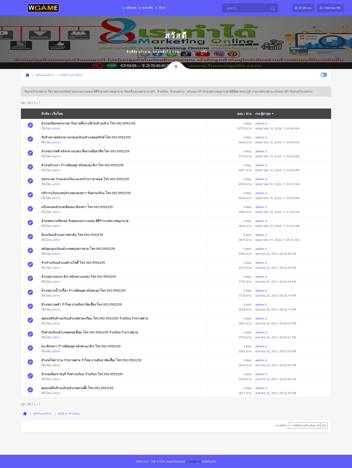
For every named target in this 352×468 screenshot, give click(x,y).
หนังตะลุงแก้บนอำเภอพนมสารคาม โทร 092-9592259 (78, 248)
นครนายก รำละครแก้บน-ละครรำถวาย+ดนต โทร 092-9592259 (85, 179)
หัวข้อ (45, 113)
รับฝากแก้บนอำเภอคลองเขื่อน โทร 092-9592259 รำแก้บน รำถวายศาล (89, 332)
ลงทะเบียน (217, 52)
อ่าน (249, 113)
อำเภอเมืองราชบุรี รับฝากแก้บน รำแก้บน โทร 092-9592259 (82, 374)
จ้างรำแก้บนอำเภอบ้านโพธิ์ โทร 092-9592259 (73, 262)
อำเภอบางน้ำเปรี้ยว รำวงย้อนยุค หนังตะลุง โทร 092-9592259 (83, 290)
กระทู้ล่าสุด (264, 113)
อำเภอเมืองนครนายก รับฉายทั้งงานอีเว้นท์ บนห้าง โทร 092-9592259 (88, 123)
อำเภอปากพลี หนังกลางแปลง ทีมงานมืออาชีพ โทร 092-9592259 (85, 151)
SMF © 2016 (158, 461)
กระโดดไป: (281, 425)
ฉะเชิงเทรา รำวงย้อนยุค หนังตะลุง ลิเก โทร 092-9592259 (81, 346)
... (37, 102)
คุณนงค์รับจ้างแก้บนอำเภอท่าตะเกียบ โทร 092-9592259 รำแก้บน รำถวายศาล (94, 318)
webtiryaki (209, 461)
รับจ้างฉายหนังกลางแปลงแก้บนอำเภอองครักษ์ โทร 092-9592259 (86, 137)
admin (56, 128)
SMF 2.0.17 (142, 461)
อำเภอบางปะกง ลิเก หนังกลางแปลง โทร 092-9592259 (78, 276)
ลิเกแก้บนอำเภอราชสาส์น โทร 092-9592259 (72, 235)
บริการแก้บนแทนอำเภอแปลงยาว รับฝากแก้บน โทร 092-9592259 (86, 193)
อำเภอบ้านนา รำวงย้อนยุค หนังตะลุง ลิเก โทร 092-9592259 (82, 165)
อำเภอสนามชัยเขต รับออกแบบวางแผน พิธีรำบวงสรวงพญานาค (84, 221)
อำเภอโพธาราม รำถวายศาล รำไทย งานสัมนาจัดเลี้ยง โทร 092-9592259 (91, 360)
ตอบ (240, 113)
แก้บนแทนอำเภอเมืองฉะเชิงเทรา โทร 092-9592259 (77, 207)
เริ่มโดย (57, 113)
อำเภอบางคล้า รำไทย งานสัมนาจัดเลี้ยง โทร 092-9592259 (81, 304)
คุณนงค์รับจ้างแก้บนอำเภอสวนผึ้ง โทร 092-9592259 (77, 388)
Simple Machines (175, 461)
